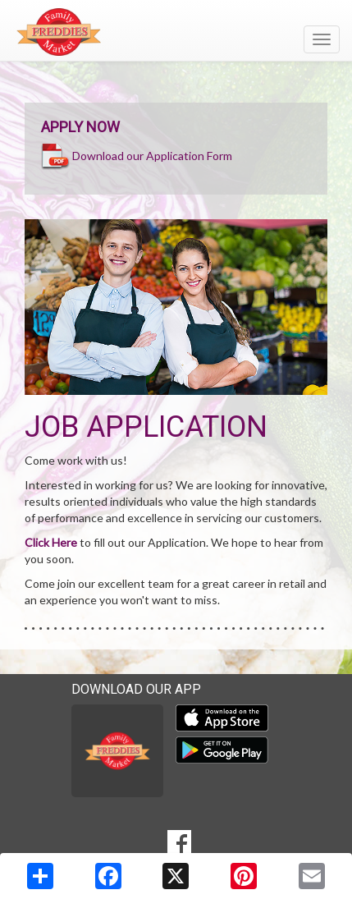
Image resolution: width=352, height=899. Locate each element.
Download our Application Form (152, 155)
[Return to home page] (176, 32)
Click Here (51, 542)
